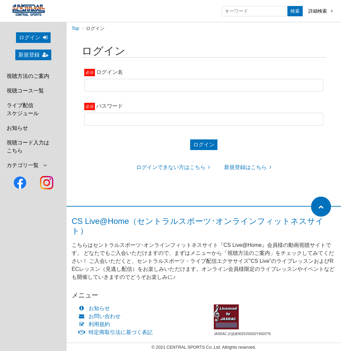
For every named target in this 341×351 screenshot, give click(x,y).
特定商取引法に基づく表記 (117, 332)
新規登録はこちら (247, 167)
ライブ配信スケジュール (23, 109)
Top (75, 28)
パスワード (109, 106)
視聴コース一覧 (25, 90)
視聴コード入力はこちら (28, 146)
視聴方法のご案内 (28, 76)
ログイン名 (109, 72)
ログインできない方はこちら (173, 167)
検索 (295, 11)
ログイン (33, 37)
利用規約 (96, 324)
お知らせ (17, 128)
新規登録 (33, 55)
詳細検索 (320, 11)
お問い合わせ (101, 316)
